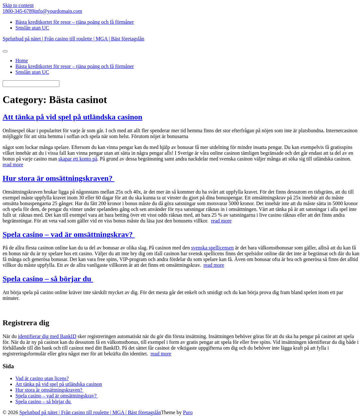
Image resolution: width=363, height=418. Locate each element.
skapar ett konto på (77, 158)
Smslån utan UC (32, 27)
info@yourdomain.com (58, 11)
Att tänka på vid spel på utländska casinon (72, 117)
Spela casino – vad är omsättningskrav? (69, 234)
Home (21, 60)
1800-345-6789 (18, 11)
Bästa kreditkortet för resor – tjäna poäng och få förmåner (74, 22)
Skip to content (18, 5)
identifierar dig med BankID (47, 336)
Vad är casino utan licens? (42, 378)
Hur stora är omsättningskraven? (58, 178)
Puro (188, 412)
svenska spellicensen (212, 247)
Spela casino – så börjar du (48, 278)
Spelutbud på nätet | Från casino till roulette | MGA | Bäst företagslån (90, 412)
